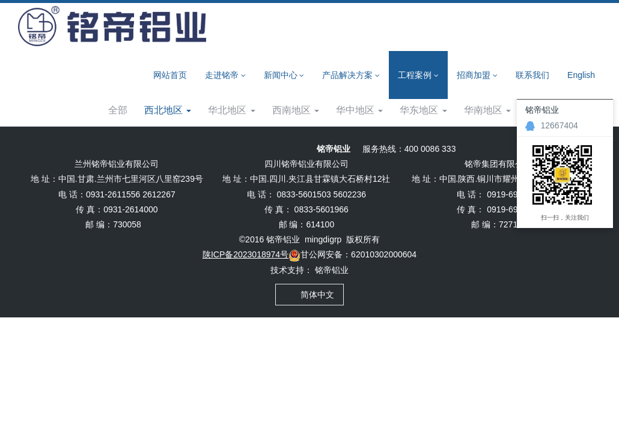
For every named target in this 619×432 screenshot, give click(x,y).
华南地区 (487, 141)
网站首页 (170, 75)
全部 (117, 141)
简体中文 (310, 326)
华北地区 (231, 141)
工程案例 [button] (418, 75)
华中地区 (359, 141)
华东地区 (423, 141)
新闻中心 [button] (284, 75)
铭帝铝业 (332, 301)
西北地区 (169, 110)
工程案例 (112, 110)
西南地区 (295, 141)
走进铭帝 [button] (225, 75)
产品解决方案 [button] (351, 75)
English (581, 75)
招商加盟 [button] (477, 75)
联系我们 (532, 75)
